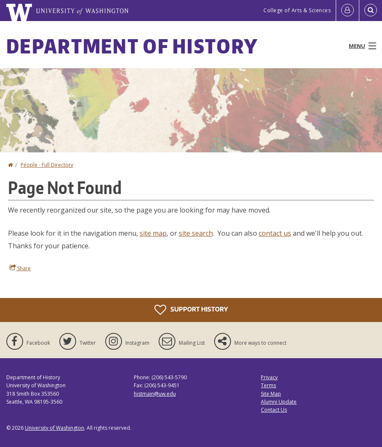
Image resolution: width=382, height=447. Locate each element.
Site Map (271, 393)
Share (20, 268)
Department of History (132, 46)
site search (196, 233)
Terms (268, 385)
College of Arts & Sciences (297, 10)
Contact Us (274, 409)
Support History (191, 310)
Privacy (269, 377)
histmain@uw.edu (155, 393)
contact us (275, 233)
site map (153, 233)
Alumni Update (279, 401)
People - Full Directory (47, 164)
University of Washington (54, 427)
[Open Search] (370, 10)
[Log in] (347, 10)
